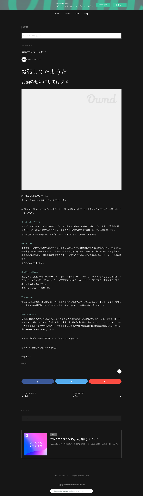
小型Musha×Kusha (30, 272)
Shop (86, 14)
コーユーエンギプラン (31, 222)
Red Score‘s (27, 243)
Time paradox (27, 297)
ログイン (119, 5)
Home (57, 14)
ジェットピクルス (35, 59)
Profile (67, 14)
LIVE (77, 14)
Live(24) (24, 364)
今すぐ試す (102, 5)
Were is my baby (29, 314)
